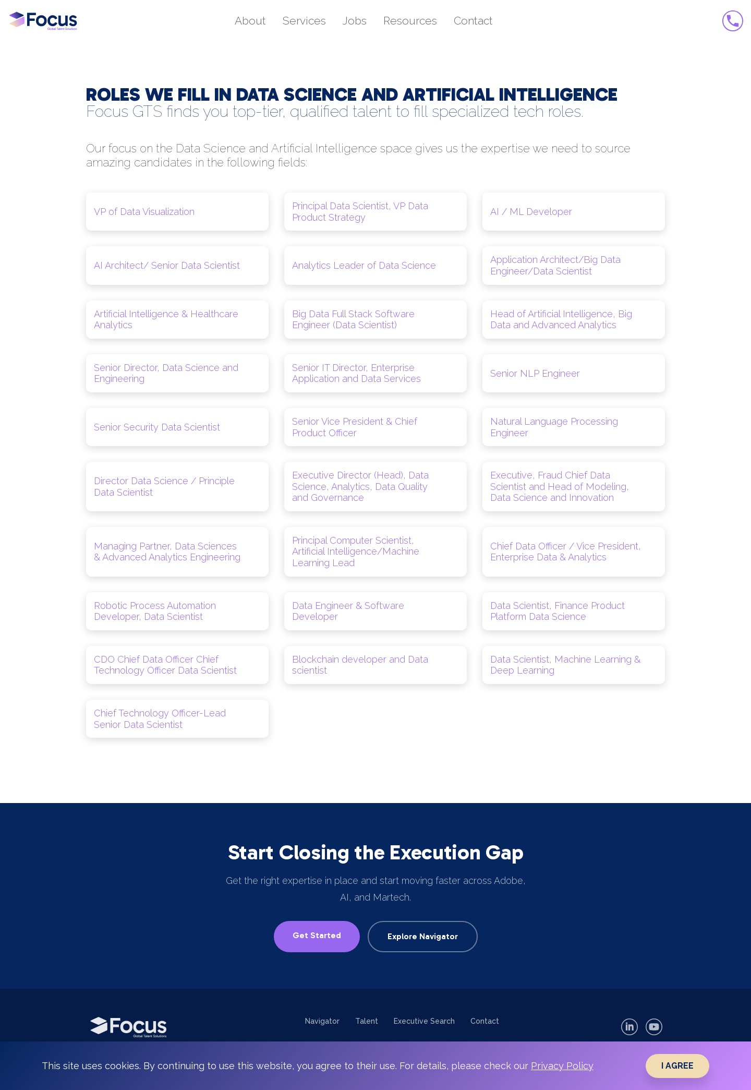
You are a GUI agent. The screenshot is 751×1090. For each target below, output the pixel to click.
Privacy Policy (562, 1065)
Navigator (322, 1021)
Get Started (317, 935)
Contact (484, 1021)
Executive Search (424, 1021)
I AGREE (677, 1066)
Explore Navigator (422, 936)
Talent (366, 1021)
